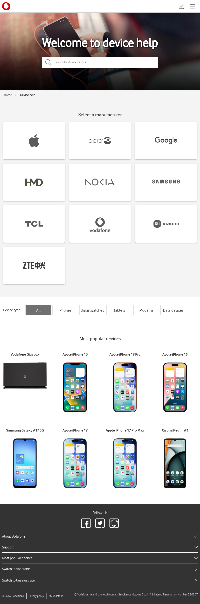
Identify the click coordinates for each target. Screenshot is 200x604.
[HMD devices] (34, 182)
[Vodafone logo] (6, 6)
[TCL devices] (34, 224)
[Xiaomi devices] (166, 224)
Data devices (173, 310)
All (38, 310)
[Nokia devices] (100, 182)
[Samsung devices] (166, 182)
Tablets (119, 310)
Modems (146, 310)
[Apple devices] (34, 140)
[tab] (100, 569)
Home (8, 95)
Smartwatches (92, 310)
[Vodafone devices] (100, 224)
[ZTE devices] (34, 265)
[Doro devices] (100, 140)
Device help (27, 95)
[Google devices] (166, 140)
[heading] (100, 536)
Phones (65, 310)
